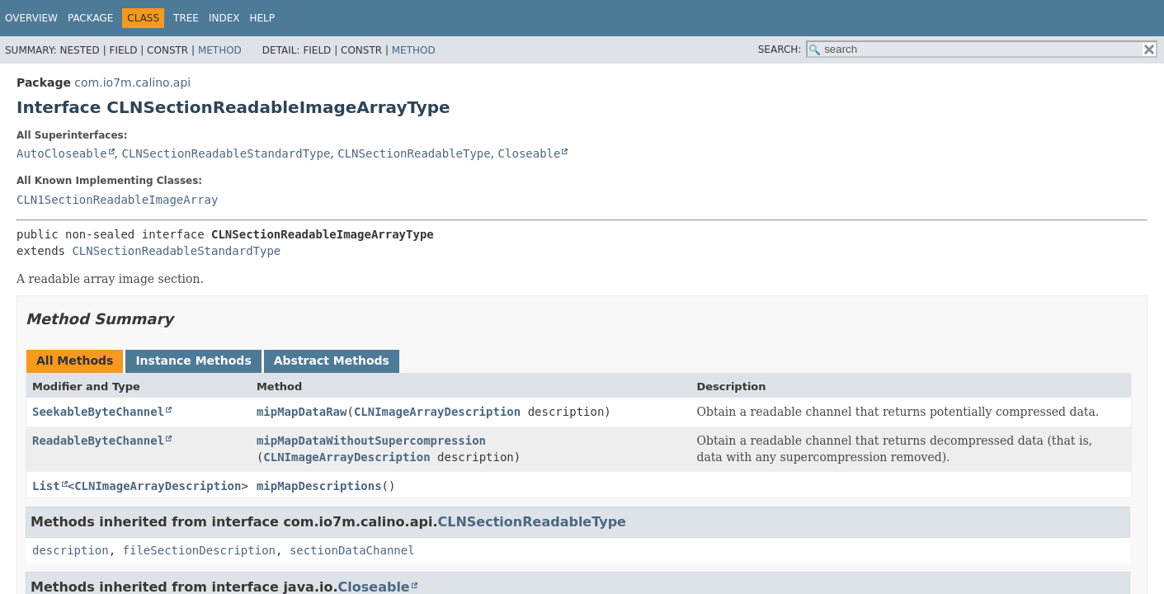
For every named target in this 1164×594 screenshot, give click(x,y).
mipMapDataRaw (302, 411)
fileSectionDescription (199, 550)
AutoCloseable (61, 153)
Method (220, 50)
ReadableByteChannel (98, 440)
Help (263, 18)
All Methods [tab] (74, 360)
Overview (31, 18)
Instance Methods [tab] (193, 360)
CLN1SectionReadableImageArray (117, 199)
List (46, 486)
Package (90, 18)
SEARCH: (780, 49)
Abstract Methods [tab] (331, 360)
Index (224, 18)
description (70, 550)
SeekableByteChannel (98, 411)
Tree (186, 18)
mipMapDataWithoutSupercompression (371, 440)
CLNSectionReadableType (413, 153)
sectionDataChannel (352, 550)
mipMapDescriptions (319, 486)
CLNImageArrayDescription (437, 411)
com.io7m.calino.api (132, 82)
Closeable (529, 153)
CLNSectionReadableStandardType (225, 153)
